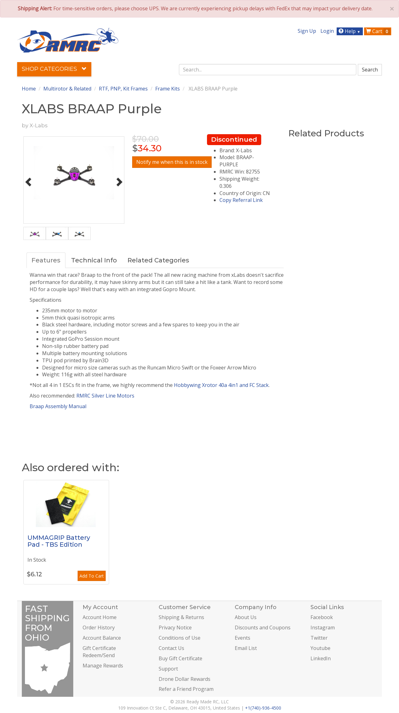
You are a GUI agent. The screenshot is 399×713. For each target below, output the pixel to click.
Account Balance (102, 637)
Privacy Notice (175, 627)
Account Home (100, 617)
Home (29, 88)
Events (242, 637)
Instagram (322, 627)
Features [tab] (45, 260)
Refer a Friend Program (186, 689)
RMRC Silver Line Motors (105, 395)
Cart (378, 31)
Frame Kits (167, 88)
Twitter (319, 637)
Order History (99, 627)
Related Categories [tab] (158, 260)
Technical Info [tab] (94, 260)
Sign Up (307, 30)
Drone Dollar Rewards (184, 679)
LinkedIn (320, 658)
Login (327, 30)
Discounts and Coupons (263, 627)
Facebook (321, 617)
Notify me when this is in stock (172, 162)
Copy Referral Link (241, 200)
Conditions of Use (179, 637)
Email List (246, 648)
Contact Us (171, 648)
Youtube (320, 648)
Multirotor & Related (67, 88)
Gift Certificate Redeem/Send (99, 652)
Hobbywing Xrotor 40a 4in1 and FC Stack (221, 385)
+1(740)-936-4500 (263, 708)
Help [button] (350, 31)
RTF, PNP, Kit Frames (123, 88)
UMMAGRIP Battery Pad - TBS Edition (58, 541)
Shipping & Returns (181, 617)
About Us (246, 617)
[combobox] (268, 69)
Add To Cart (91, 576)
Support (168, 668)
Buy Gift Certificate (180, 658)
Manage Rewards (103, 665)
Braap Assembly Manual (58, 406)
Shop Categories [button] (54, 69)
